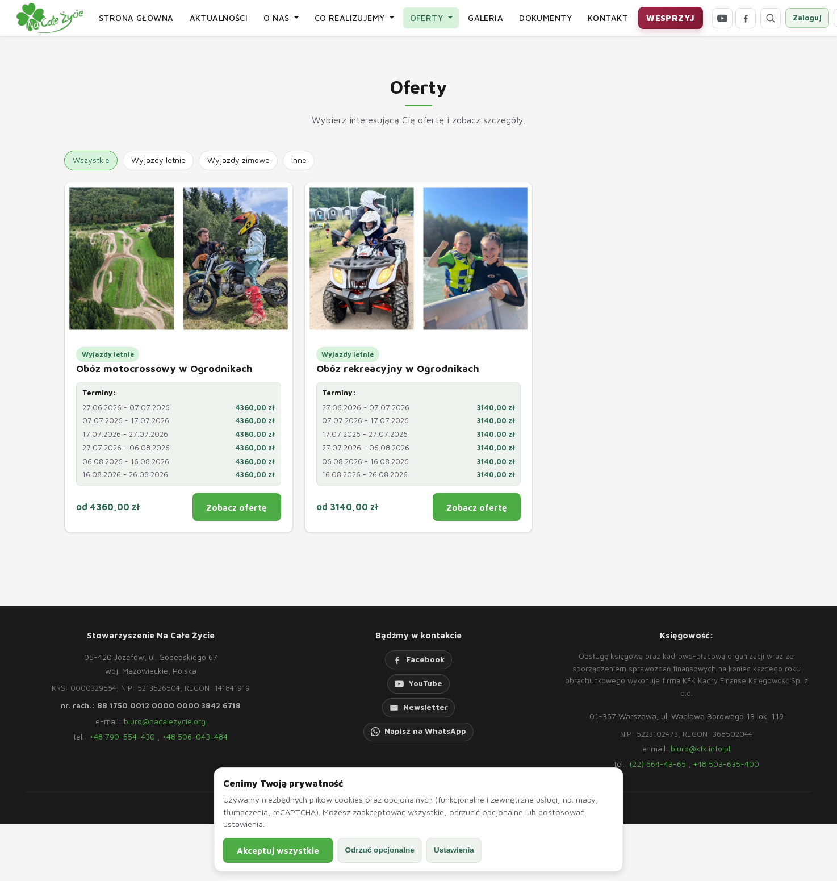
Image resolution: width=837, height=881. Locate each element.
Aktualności (219, 18)
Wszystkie (91, 160)
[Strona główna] (49, 18)
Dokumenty (545, 18)
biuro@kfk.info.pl (700, 748)
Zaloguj (807, 17)
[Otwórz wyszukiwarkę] (770, 18)
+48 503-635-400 (726, 764)
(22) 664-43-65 (658, 764)
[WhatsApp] (418, 732)
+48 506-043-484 (195, 736)
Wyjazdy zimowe (238, 160)
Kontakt (608, 18)
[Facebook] (745, 18)
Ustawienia (454, 850)
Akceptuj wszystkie (278, 850)
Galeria (485, 18)
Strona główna (136, 18)
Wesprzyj (670, 18)
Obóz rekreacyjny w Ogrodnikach (397, 368)
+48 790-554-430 (122, 736)
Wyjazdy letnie (158, 160)
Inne (299, 160)
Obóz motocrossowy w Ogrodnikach (164, 368)
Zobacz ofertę (236, 507)
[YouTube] (722, 18)
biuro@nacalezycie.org (165, 721)
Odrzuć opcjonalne (379, 850)
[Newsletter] (418, 707)
